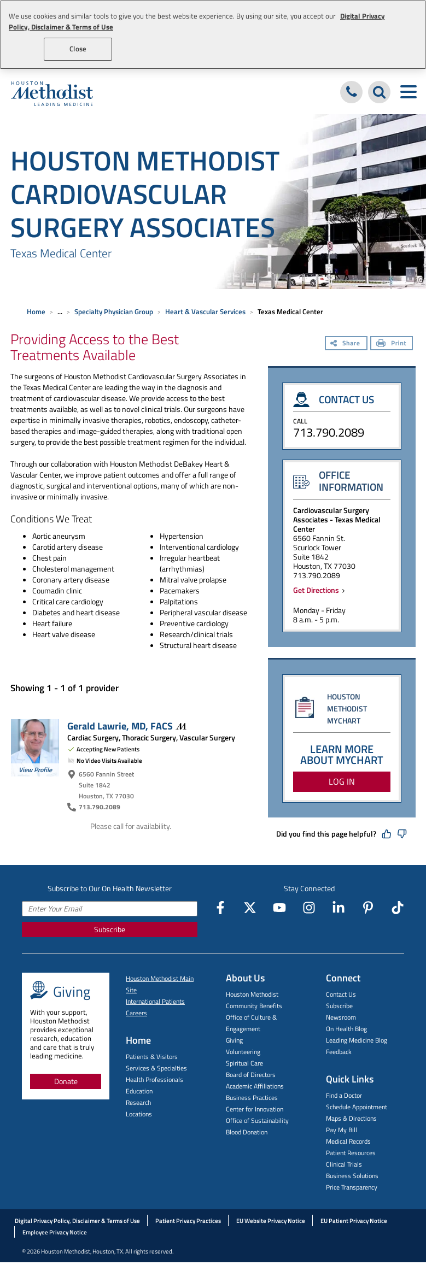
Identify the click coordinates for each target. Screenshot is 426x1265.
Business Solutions (352, 1175)
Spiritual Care (244, 1063)
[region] (213, 34)
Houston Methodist (252, 994)
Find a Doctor (344, 1095)
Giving (234, 1040)
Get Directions (317, 590)
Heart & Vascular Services (205, 311)
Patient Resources (351, 1153)
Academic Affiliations (255, 1086)
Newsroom (341, 1017)
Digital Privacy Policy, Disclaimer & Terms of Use (77, 1220)
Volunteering (243, 1051)
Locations (139, 1114)
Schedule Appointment (356, 1107)
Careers (136, 1013)
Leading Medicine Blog (356, 1040)
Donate (66, 1081)
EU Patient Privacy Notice (353, 1220)
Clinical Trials (344, 1164)
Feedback (339, 1051)
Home (36, 311)
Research (138, 1102)
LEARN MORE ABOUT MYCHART (341, 754)
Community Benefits (254, 1006)
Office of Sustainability (257, 1120)
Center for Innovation (254, 1109)
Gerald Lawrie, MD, (126, 725)
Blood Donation (246, 1132)
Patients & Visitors (152, 1056)
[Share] (346, 344)
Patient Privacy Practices (188, 1220)
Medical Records (348, 1141)
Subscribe (109, 929)
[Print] (391, 344)
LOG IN (342, 781)
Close (77, 48)
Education (139, 1091)
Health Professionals (154, 1079)
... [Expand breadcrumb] (59, 311)
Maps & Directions (351, 1118)
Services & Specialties (156, 1068)
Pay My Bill (341, 1130)
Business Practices (252, 1097)
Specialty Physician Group (113, 311)
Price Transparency (351, 1187)
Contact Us (341, 994)
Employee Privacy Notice (54, 1232)
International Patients (155, 1001)
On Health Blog (346, 1028)
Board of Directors (251, 1074)
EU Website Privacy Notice (270, 1220)
